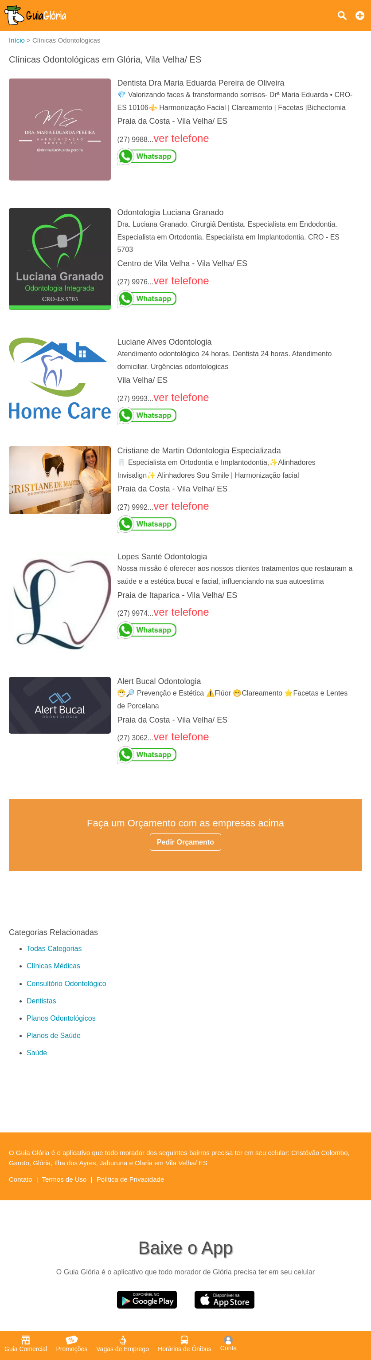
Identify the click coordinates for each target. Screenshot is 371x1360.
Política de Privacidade (130, 1179)
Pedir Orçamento (185, 842)
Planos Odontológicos (61, 1018)
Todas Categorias (54, 948)
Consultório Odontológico (66, 983)
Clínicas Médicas (53, 966)
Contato (20, 1179)
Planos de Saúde (54, 1035)
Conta (228, 1344)
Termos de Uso (64, 1179)
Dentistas (41, 1001)
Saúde (37, 1053)
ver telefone (181, 138)
